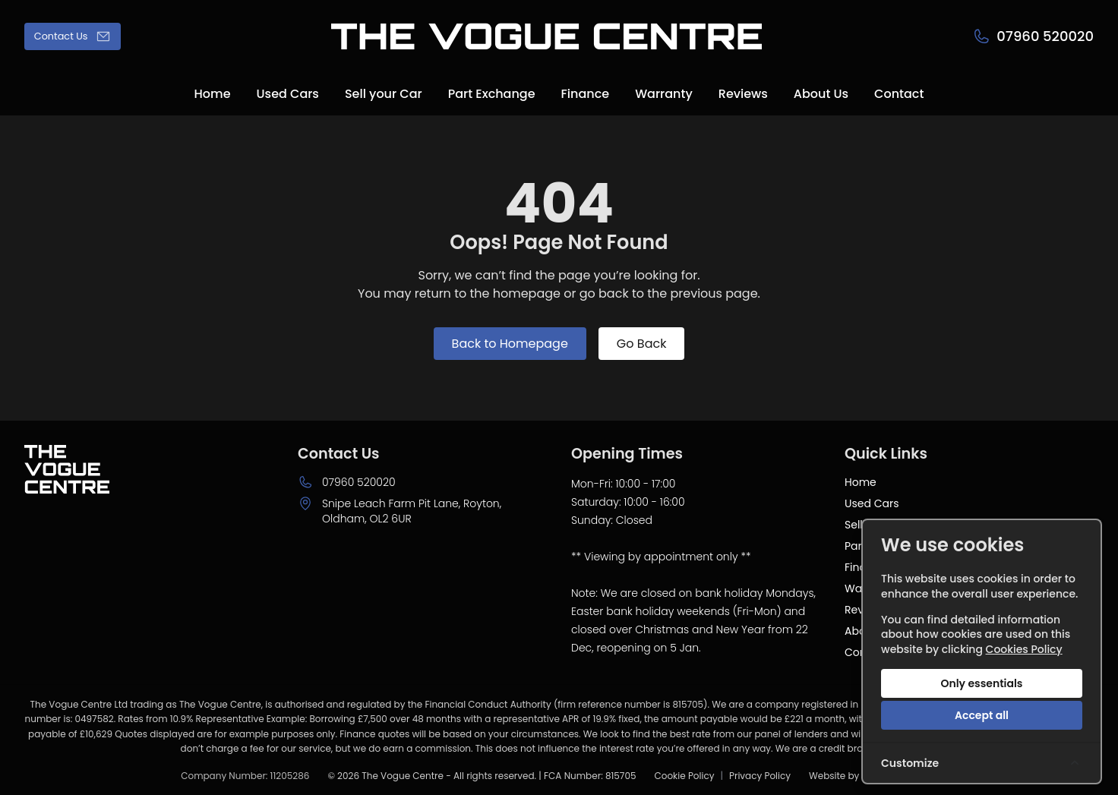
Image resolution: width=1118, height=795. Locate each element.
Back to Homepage (510, 343)
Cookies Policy (1024, 649)
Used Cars (872, 503)
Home (860, 482)
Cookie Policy (684, 776)
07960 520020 (359, 482)
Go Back (642, 343)
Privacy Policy (760, 776)
